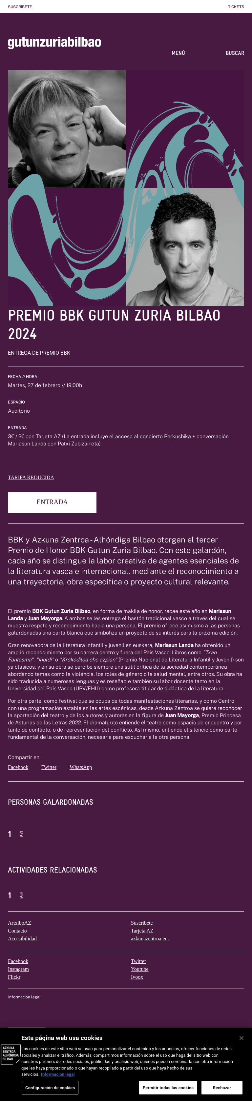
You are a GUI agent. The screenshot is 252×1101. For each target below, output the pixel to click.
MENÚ (178, 52)
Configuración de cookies (50, 1093)
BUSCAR (235, 52)
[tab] (50, 807)
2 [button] (21, 834)
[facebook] (20, 767)
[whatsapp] (90, 767)
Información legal (24, 997)
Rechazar (222, 1093)
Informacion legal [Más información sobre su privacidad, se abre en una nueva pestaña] (57, 1079)
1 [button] (9, 834)
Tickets (236, 7)
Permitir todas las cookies (168, 1093)
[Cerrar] (241, 1043)
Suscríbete (20, 7)
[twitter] (54, 767)
